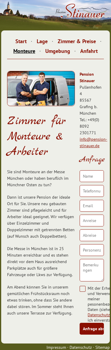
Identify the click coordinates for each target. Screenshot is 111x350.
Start (21, 41)
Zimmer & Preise (77, 41)
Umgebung (57, 51)
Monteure (24, 51)
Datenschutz (99, 314)
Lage (42, 41)
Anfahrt (89, 51)
